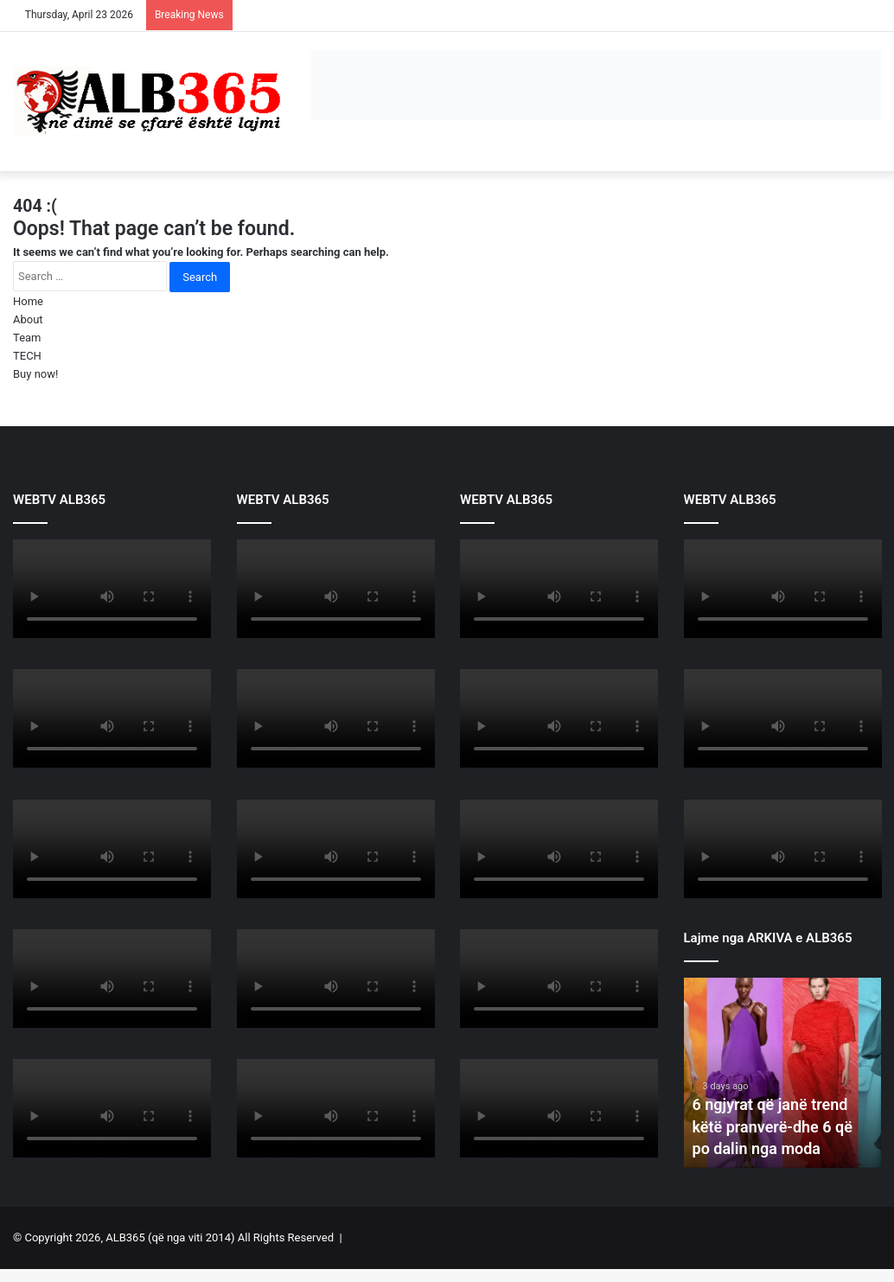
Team (27, 337)
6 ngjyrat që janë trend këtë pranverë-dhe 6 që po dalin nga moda (772, 1126)
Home (28, 301)
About (28, 319)
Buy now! (35, 373)
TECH (27, 355)
